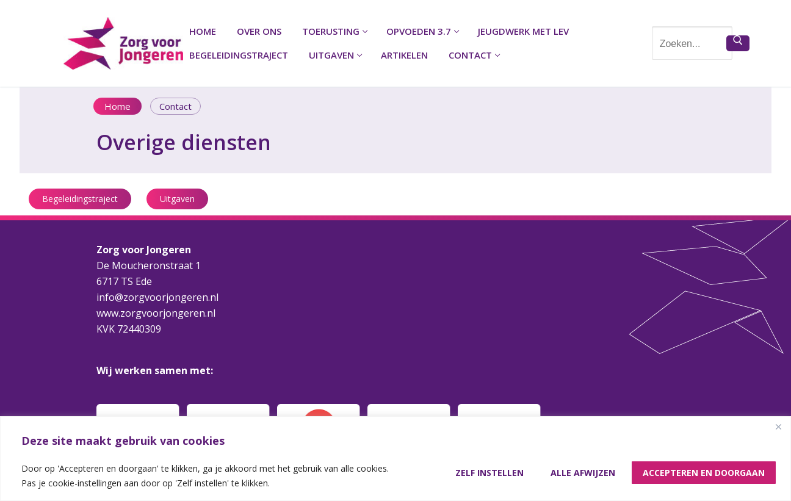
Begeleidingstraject (80, 198)
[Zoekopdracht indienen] (737, 43)
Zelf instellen (489, 472)
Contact (175, 106)
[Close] (778, 426)
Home (117, 106)
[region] (395, 458)
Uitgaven (177, 198)
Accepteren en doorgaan (704, 472)
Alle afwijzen (583, 472)
